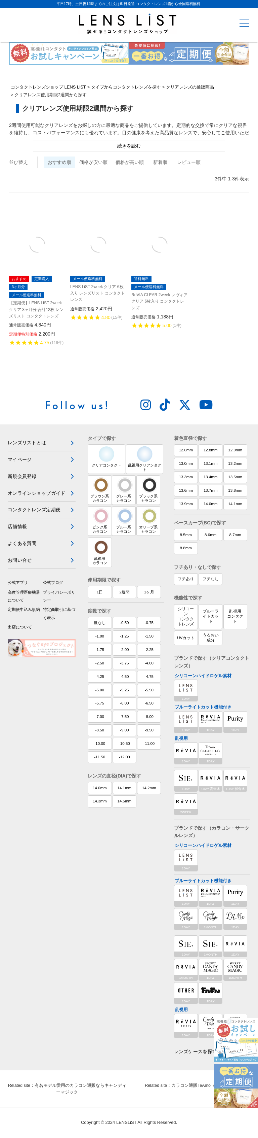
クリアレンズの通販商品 (190, 87)
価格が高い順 (130, 162)
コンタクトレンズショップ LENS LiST (48, 87)
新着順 (160, 162)
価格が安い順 (93, 162)
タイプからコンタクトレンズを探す (126, 87)
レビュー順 (189, 162)
